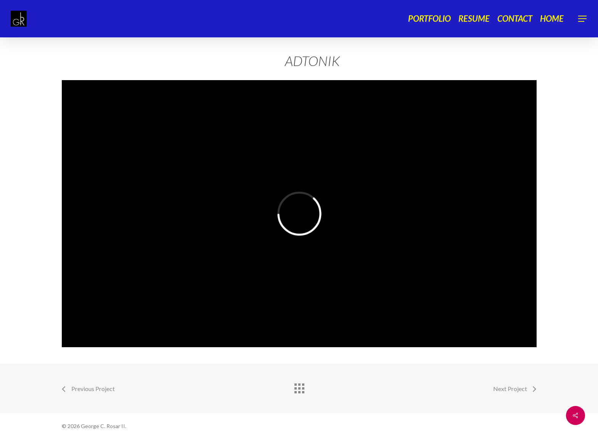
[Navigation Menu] (582, 19)
